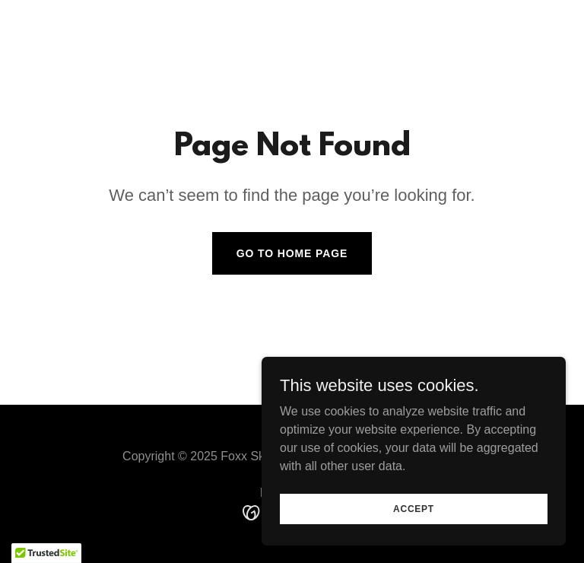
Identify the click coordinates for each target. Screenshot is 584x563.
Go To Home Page (292, 253)
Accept (413, 529)
